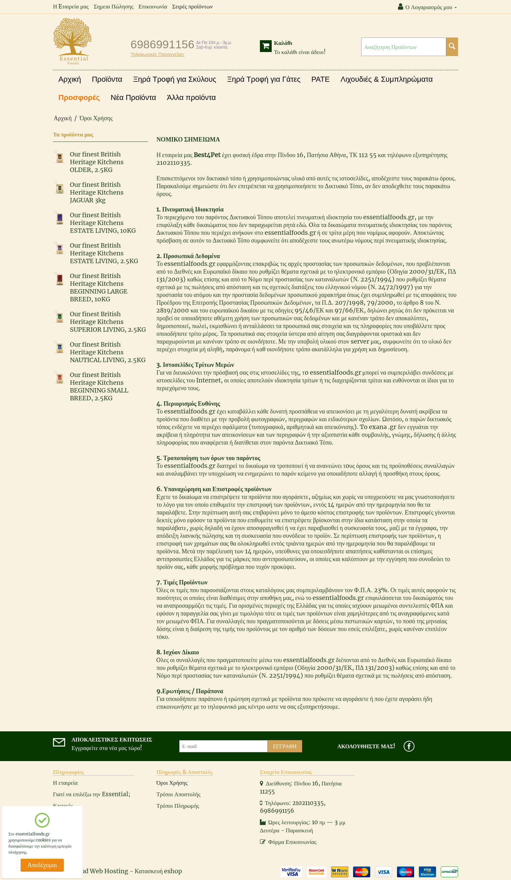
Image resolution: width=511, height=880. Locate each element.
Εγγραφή (285, 746)
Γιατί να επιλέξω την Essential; (91, 794)
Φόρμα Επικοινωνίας (288, 842)
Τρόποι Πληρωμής (177, 805)
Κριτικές (63, 805)
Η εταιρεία (65, 782)
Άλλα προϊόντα (191, 97)
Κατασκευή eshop (158, 871)
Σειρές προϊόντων (192, 6)
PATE (321, 79)
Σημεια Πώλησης (113, 6)
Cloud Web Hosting (99, 871)
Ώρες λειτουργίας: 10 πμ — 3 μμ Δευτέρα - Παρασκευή (303, 826)
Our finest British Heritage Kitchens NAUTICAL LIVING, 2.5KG (107, 352)
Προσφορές (79, 97)
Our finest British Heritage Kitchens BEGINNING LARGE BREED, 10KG (99, 287)
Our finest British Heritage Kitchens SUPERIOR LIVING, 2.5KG (108, 321)
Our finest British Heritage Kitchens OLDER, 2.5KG (97, 162)
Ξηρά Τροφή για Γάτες (264, 79)
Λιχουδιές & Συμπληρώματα (387, 79)
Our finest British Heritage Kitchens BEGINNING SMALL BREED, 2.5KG (99, 386)
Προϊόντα (107, 79)
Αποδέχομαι (42, 865)
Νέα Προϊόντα (133, 97)
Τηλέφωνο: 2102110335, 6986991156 (293, 807)
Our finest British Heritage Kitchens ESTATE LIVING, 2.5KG (104, 253)
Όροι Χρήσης (171, 782)
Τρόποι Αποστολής (178, 794)
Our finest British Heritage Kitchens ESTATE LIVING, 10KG (103, 222)
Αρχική (69, 79)
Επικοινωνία (152, 6)
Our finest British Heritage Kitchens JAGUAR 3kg (97, 192)
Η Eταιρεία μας (70, 6)
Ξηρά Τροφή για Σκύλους (174, 79)
